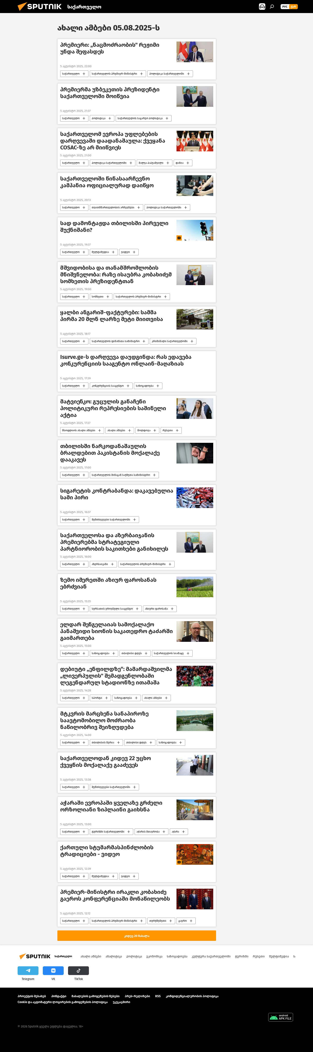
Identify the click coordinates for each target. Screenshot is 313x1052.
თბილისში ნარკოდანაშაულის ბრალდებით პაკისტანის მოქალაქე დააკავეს (110, 453)
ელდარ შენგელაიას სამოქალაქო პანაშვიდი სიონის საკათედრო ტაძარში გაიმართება (116, 631)
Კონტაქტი (58, 996)
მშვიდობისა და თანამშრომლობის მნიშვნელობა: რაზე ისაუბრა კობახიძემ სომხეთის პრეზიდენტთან (116, 274)
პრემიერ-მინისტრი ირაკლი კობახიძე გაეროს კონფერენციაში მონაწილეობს (115, 895)
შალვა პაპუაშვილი (151, 162)
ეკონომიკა (154, 956)
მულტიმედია (100, 252)
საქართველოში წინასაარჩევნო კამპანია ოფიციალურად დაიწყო (107, 182)
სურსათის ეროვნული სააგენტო (112, 608)
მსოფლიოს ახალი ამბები (78, 430)
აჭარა (175, 831)
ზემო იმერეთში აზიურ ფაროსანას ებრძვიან (108, 583)
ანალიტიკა (114, 956)
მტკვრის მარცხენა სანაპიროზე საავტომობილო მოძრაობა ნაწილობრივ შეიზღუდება (104, 720)
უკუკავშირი (121, 1002)
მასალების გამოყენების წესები (96, 996)
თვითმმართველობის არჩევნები (113, 207)
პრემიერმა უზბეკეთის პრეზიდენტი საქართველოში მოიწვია (110, 93)
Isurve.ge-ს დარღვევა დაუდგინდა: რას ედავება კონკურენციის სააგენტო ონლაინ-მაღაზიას (125, 360)
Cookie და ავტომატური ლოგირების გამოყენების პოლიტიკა (63, 1002)
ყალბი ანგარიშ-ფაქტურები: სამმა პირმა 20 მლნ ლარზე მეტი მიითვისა (111, 316)
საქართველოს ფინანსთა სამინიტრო (116, 341)
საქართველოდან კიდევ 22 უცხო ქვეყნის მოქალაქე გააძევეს (105, 761)
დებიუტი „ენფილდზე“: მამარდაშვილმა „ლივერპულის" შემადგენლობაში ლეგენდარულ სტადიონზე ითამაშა (116, 676)
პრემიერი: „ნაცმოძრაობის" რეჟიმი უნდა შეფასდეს (109, 48)
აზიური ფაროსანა (156, 608)
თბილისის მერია (103, 742)
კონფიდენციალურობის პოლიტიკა (192, 996)
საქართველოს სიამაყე (169, 653)
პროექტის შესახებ (32, 996)
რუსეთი (168, 430)
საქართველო (71, 73)
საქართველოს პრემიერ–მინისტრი (114, 73)
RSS (158, 996)
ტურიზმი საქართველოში (108, 831)
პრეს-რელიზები (137, 996)
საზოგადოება (144, 385)
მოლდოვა (143, 430)
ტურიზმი (241, 956)
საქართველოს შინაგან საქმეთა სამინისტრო (121, 475)
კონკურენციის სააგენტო (108, 385)
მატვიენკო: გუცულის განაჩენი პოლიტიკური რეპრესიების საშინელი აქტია (113, 408)
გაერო (182, 920)
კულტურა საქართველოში (211, 956)
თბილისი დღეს (132, 653)
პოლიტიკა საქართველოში (166, 73)
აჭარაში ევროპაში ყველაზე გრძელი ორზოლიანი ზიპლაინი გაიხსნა (111, 806)
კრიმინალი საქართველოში (170, 341)
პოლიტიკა (98, 118)
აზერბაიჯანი (100, 564)
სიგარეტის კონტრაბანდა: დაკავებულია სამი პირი (116, 494)
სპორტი (97, 697)
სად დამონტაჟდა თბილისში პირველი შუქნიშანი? (114, 226)
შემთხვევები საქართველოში (111, 519)
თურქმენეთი (157, 920)
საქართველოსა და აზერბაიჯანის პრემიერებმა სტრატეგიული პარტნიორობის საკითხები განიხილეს (114, 542)
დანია (179, 162)
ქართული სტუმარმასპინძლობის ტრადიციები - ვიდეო (106, 851)
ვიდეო (125, 252)
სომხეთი (97, 296)
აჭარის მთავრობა (148, 831)
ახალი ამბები (116, 430)
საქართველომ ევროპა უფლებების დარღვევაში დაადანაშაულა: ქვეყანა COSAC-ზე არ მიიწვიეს (112, 141)
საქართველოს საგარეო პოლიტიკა (140, 118)
